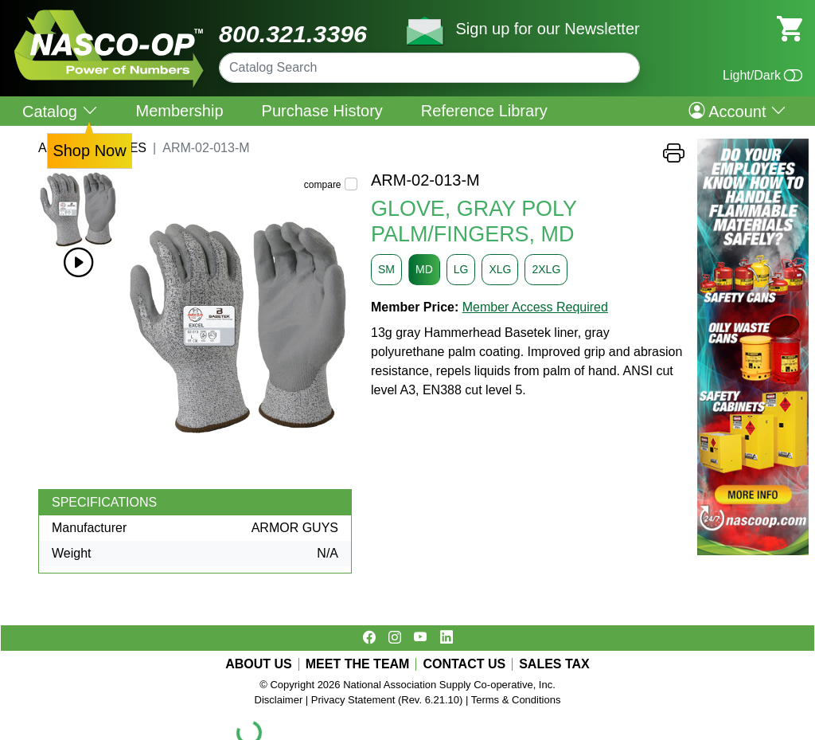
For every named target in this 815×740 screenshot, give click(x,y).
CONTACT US (464, 664)
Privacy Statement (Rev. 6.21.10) (387, 700)
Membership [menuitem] (180, 111)
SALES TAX (554, 664)
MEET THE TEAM (358, 664)
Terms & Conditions (516, 700)
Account (737, 111)
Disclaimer (279, 700)
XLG (500, 269)
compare (322, 184)
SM (386, 269)
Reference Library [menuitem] (484, 111)
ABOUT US (258, 664)
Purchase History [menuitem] (322, 111)
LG (461, 269)
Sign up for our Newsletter (547, 28)
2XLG (546, 269)
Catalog (60, 111)
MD (424, 269)
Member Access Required (535, 307)
